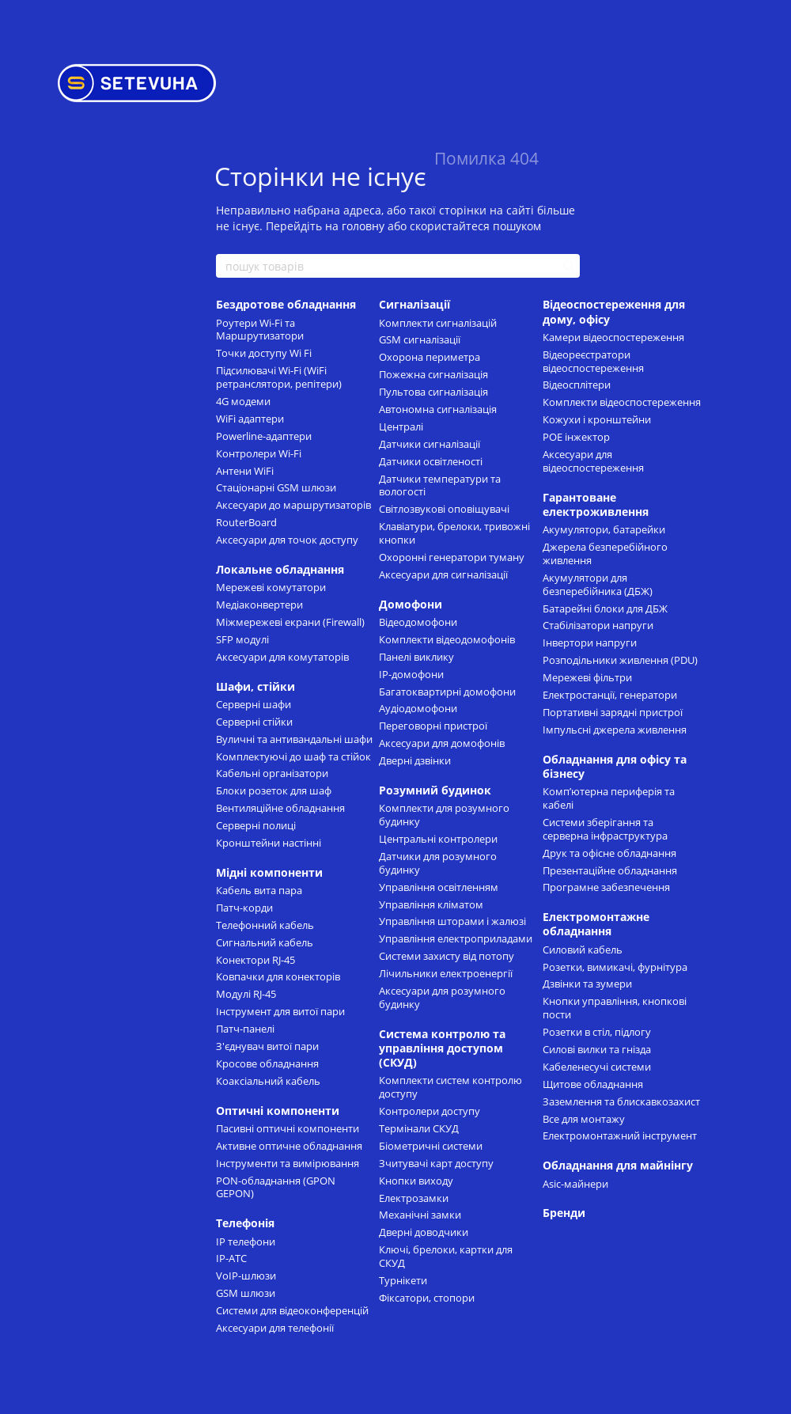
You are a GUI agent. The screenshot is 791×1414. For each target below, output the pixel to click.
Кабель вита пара (259, 890)
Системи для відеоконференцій (292, 1310)
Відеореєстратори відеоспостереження (593, 361)
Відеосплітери (577, 384)
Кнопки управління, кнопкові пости (615, 1008)
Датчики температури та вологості (440, 485)
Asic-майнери (575, 1184)
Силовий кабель (583, 949)
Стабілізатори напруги (598, 625)
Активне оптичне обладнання (289, 1146)
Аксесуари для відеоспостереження (593, 461)
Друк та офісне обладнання (609, 853)
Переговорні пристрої (433, 725)
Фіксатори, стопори (427, 1298)
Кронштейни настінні (268, 843)
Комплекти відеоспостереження (622, 402)
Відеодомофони (418, 622)
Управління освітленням (438, 887)
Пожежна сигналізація (433, 374)
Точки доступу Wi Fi (264, 353)
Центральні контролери (438, 839)
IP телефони (245, 1241)
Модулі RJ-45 (246, 994)
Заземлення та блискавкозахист (621, 1101)
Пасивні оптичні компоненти (287, 1128)
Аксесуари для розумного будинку (442, 997)
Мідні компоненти (269, 872)
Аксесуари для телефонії (275, 1328)
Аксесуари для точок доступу (287, 540)
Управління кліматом (431, 904)
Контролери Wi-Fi (258, 453)
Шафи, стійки (255, 686)
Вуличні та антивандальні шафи (294, 739)
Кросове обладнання (267, 1063)
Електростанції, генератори (610, 695)
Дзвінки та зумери (587, 983)
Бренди (564, 1212)
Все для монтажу (584, 1119)
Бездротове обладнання (286, 304)
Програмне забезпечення (606, 887)
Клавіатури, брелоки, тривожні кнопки (454, 533)
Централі (401, 426)
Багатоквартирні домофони (447, 691)
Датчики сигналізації (429, 444)
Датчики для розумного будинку (438, 863)
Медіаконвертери (259, 604)
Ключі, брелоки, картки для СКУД (446, 1256)
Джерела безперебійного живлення (605, 553)
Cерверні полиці (256, 825)
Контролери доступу (429, 1111)
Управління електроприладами (455, 938)
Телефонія (245, 1222)
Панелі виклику (416, 657)
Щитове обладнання (593, 1084)
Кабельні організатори (272, 773)
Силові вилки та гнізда (597, 1049)
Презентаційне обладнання (610, 870)
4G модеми (243, 401)
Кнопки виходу (416, 1180)
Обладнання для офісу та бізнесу (615, 766)
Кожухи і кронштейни (597, 419)
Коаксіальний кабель (268, 1081)
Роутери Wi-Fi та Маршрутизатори (260, 329)
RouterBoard (246, 522)
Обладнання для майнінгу (618, 1165)
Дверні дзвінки (415, 760)
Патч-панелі (245, 1029)
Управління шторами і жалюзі (452, 921)
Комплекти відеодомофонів (447, 639)
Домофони (410, 604)
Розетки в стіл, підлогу (597, 1032)
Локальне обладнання (280, 569)
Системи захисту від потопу (446, 956)
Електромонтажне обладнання (596, 923)
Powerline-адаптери (264, 436)
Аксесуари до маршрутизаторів (293, 505)
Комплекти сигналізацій (438, 323)
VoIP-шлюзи (246, 1275)
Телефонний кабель (265, 925)
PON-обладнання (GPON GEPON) (275, 1187)
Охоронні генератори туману (451, 557)
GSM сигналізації (419, 339)
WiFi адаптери (250, 418)
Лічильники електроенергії (446, 973)
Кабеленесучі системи (597, 1067)
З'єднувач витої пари (267, 1046)
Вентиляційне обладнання (280, 808)
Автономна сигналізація (438, 409)
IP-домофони (411, 674)
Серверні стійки (254, 722)
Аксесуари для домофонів (442, 743)
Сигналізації (414, 304)
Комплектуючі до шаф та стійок (293, 756)
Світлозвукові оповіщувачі (444, 509)
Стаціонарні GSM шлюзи (276, 487)
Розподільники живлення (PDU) (620, 660)
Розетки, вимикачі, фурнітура (615, 967)
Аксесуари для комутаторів (282, 657)
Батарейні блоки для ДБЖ (605, 608)
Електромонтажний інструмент (620, 1135)
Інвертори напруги (590, 642)
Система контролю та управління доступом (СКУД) (442, 1048)
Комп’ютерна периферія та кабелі (609, 798)
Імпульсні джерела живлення (615, 729)
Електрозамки (413, 1198)
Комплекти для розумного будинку (444, 814)
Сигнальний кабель (264, 942)
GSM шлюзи (245, 1293)
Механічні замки (420, 1214)
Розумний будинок (435, 790)
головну (363, 225)
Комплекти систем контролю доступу (450, 1087)
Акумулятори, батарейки (604, 529)
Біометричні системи (431, 1146)
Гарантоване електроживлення (596, 504)
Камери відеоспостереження (613, 337)
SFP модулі (242, 639)
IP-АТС (231, 1258)
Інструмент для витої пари (280, 1011)
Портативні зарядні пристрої (613, 712)
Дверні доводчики (423, 1232)
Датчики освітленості (431, 461)
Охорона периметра (429, 357)
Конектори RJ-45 (255, 960)
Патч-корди (244, 907)
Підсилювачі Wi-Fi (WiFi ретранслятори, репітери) (279, 377)
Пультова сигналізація (433, 392)
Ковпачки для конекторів (278, 976)
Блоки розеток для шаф (273, 790)
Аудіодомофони (418, 708)
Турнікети (403, 1280)
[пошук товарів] (567, 266)
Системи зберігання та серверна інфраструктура (605, 829)
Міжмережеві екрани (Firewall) (290, 622)
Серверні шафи (253, 704)
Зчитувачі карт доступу (436, 1163)
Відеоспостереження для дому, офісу (614, 311)
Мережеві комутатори (271, 587)
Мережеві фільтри (587, 677)
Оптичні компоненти (277, 1110)
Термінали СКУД (419, 1128)
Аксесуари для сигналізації (443, 574)
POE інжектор (576, 437)
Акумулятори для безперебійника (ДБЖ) (598, 584)
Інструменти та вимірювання (287, 1163)
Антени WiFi (245, 471)
